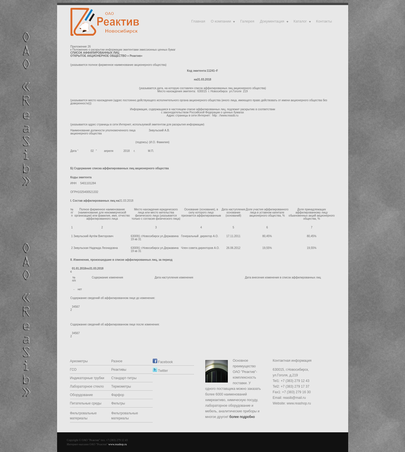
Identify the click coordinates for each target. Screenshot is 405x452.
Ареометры (79, 361)
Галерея (247, 21)
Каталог (302, 21)
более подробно (242, 417)
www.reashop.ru (117, 444)
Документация (274, 21)
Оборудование (81, 395)
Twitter (160, 371)
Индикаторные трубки (87, 378)
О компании (223, 21)
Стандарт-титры (124, 378)
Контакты (324, 21)
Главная (198, 21)
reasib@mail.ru (294, 398)
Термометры (121, 386)
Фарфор (117, 395)
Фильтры (118, 403)
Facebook (163, 362)
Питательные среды (86, 403)
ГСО (73, 370)
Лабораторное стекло (87, 386)
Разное (117, 361)
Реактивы (118, 370)
